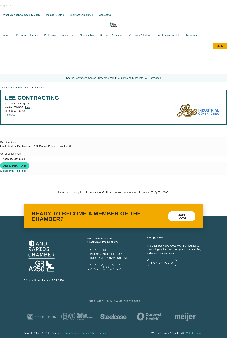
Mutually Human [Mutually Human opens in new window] (194, 333)
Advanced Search (86, 78)
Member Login (55, 15)
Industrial (39, 87)
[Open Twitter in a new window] (96, 267)
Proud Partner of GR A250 (49, 280)
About (6, 35)
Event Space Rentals (168, 35)
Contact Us (105, 15)
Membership (87, 35)
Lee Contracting (32, 98)
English (4, 5)
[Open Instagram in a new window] (111, 267)
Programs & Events (27, 35)
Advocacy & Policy (139, 35)
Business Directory (81, 15)
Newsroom (192, 35)
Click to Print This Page (13, 171)
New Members (106, 78)
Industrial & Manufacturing (14, 87)
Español (14, 5)
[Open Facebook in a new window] (89, 267)
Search (70, 78)
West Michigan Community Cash (21, 15)
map (28, 107)
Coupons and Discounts (129, 78)
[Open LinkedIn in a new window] (104, 267)
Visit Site (10, 115)
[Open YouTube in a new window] (118, 267)
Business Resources (111, 35)
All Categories (153, 78)
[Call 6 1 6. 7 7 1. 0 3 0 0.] (97, 250)
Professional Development (59, 35)
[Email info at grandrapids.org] (105, 254)
